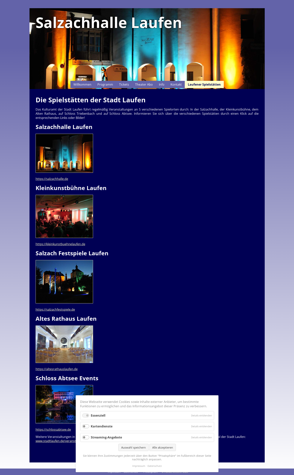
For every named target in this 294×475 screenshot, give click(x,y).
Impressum (138, 466)
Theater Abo (144, 84)
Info (161, 84)
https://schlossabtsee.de (53, 429)
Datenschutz (154, 466)
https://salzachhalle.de (52, 179)
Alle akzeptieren (162, 447)
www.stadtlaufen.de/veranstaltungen (62, 441)
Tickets (124, 84)
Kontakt (176, 84)
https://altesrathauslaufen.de (57, 369)
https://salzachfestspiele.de (55, 309)
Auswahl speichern (133, 447)
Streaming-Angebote (106, 437)
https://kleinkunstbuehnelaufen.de (60, 244)
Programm (105, 84)
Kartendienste (101, 426)
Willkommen (82, 84)
